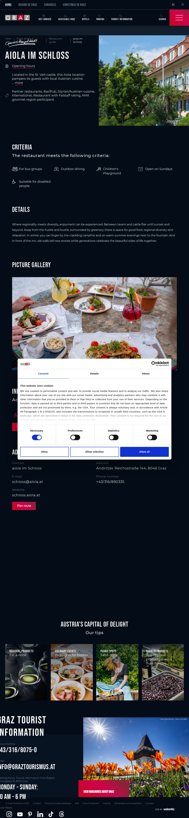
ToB (78, 803)
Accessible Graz (66, 17)
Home (8, 5)
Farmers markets (157, 651)
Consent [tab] (43, 373)
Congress (50, 5)
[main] (94, 323)
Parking (100, 17)
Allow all (144, 451)
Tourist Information (121, 17)
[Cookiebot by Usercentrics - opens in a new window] (154, 363)
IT (183, 5)
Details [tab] (94, 373)
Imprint (108, 803)
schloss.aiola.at (26, 495)
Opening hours (23, 66)
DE (173, 5)
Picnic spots (108, 651)
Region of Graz (27, 5)
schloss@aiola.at (27, 482)
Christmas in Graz (74, 5)
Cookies (152, 803)
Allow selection (94, 451)
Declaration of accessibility (130, 803)
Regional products (21, 651)
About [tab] (146, 373)
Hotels (85, 17)
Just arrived (44, 17)
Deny (44, 451)
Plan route (24, 505)
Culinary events (65, 651)
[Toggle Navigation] (179, 18)
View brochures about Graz (98, 791)
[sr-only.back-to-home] (20, 18)
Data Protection (92, 803)
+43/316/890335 (110, 482)
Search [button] (162, 17)
